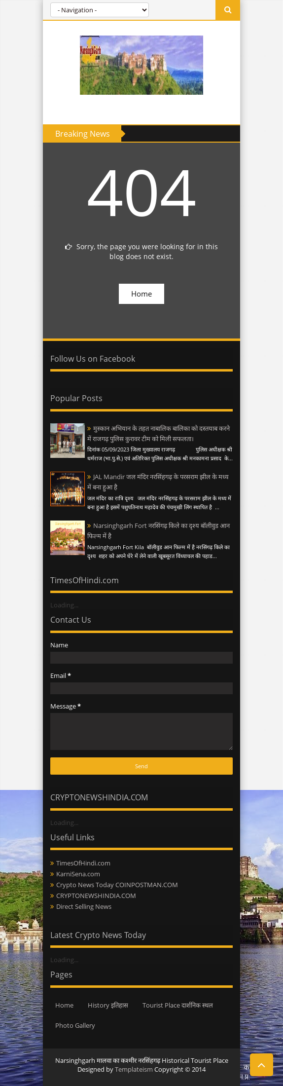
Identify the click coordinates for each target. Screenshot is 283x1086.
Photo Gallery (75, 1025)
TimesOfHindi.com (83, 863)
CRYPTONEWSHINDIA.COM (96, 895)
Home (141, 294)
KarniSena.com (78, 873)
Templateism (134, 1069)
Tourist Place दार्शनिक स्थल (177, 1005)
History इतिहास (108, 1005)
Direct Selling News (83, 906)
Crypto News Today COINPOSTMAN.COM (117, 884)
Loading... (64, 604)
